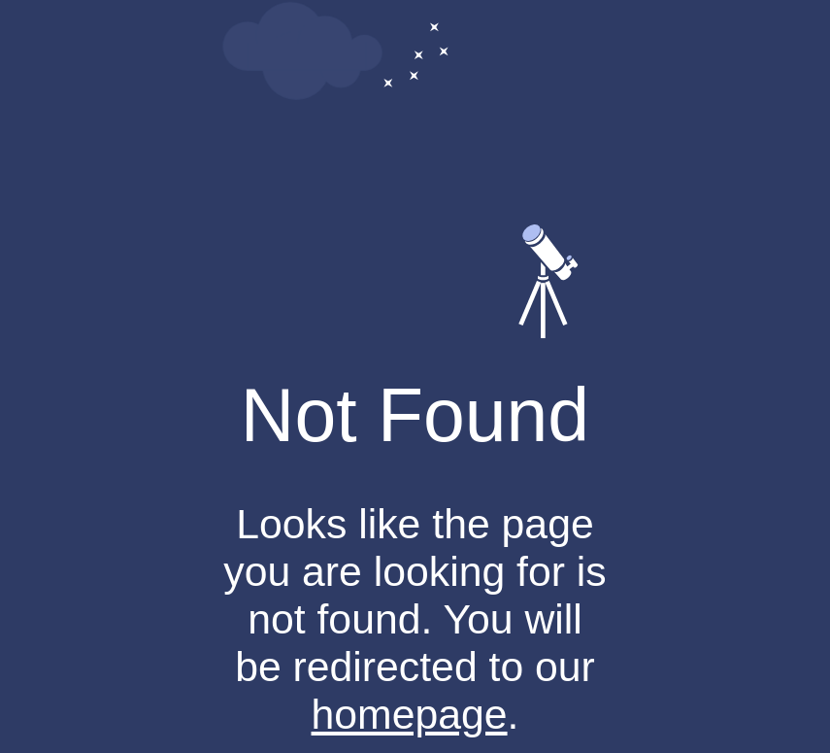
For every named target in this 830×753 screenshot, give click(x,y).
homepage (410, 714)
